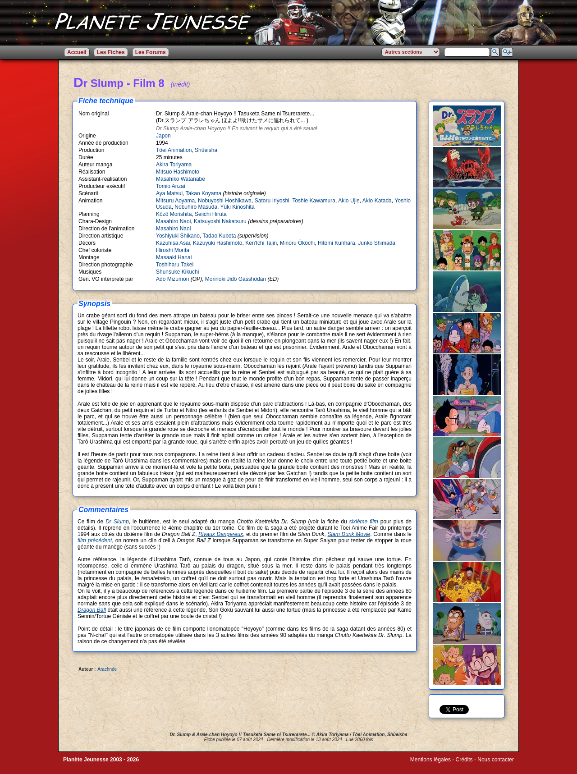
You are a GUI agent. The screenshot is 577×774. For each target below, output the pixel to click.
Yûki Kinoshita (237, 207)
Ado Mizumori (172, 279)
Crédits (464, 759)
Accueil (77, 52)
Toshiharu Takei (174, 264)
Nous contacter (495, 759)
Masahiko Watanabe (180, 179)
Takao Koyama (203, 193)
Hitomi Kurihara (336, 243)
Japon (163, 136)
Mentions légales (430, 759)
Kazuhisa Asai (173, 243)
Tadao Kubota (219, 236)
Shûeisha (206, 150)
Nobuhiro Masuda (195, 207)
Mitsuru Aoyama (175, 200)
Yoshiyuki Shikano (178, 236)
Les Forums (150, 52)
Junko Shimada (376, 243)
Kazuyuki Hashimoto (217, 243)
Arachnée (107, 669)
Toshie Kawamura (313, 200)
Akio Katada (377, 200)
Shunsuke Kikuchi (177, 272)
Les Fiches (111, 52)
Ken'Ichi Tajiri (261, 243)
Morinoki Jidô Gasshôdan (235, 279)
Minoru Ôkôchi (297, 243)
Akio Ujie (349, 200)
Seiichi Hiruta (211, 214)
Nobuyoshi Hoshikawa (225, 200)
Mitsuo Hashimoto (177, 172)
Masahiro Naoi (173, 221)
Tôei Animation (174, 150)
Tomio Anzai (170, 186)
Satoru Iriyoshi (272, 200)
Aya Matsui (169, 193)
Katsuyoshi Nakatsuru (220, 221)
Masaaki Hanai (174, 257)
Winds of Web (427, 766)
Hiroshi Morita (172, 250)
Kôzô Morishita (174, 214)
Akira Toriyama (174, 164)
